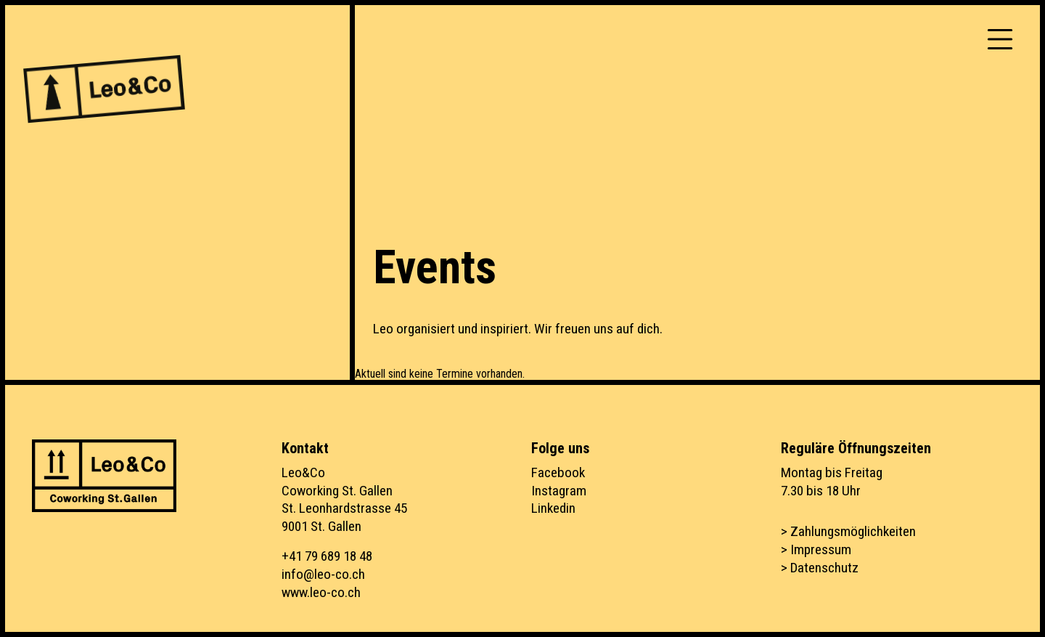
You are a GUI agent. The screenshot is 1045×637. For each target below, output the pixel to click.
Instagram (558, 490)
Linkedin (553, 508)
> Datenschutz (819, 567)
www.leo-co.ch (321, 592)
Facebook (558, 472)
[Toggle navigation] (1000, 39)
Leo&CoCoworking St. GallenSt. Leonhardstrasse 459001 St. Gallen (344, 499)
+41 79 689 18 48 (327, 556)
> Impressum (816, 549)
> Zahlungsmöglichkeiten (848, 531)
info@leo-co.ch (323, 574)
